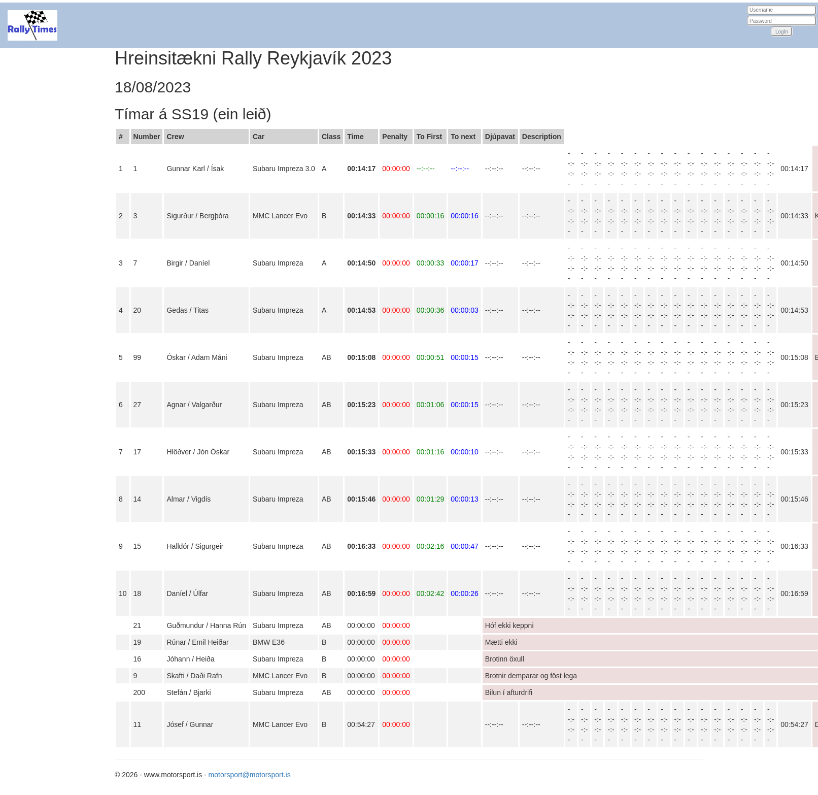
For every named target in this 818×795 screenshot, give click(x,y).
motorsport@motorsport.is (250, 775)
